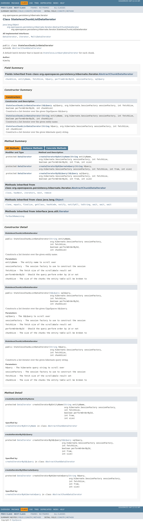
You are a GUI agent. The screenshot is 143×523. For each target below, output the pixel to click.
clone (8, 204)
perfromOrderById (64, 79)
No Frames (44, 8)
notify (61, 204)
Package (15, 3)
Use (31, 3)
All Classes (59, 8)
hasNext (18, 193)
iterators (29, 193)
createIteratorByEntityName (54, 157)
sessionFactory (84, 79)
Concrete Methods (56, 148)
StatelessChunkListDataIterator (23, 105)
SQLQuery (47, 105)
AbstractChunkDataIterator (27, 48)
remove (47, 193)
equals (17, 204)
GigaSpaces (16, 520)
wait (95, 204)
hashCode (51, 204)
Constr (28, 11)
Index (56, 3)
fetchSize (38, 79)
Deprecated (46, 3)
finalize (27, 204)
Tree (36, 3)
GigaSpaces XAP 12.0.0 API (129, 1)
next (39, 193)
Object (59, 199)
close (8, 193)
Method (37, 11)
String (45, 116)
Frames (34, 8)
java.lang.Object (11, 25)
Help (62, 3)
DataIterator (10, 37)
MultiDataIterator (41, 37)
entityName (24, 79)
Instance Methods (32, 148)
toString (85, 204)
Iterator (24, 37)
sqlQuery (99, 79)
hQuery (49, 79)
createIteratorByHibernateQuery (56, 166)
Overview (5, 3)
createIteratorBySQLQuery (53, 173)
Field (20, 11)
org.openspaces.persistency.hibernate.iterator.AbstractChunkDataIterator (43, 27)
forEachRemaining (14, 216)
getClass (39, 204)
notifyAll (73, 204)
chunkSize (10, 79)
